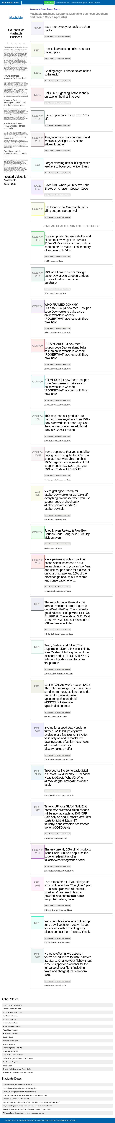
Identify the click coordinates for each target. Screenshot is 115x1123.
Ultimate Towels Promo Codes (13, 1055)
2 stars (12, 43)
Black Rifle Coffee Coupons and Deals (57, 440)
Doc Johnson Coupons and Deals (55, 519)
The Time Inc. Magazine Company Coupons (18, 1072)
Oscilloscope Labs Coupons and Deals (57, 480)
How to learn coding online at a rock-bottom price (19, 1088)
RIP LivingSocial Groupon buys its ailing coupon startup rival (23, 1113)
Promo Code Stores (63, 3)
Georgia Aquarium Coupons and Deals (57, 591)
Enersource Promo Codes (12, 1026)
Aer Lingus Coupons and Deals (55, 985)
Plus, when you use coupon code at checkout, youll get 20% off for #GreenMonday (31, 1102)
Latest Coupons (94, 3)
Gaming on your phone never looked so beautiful (19, 1092)
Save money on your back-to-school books (17, 1085)
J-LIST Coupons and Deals (53, 261)
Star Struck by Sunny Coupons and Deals (58, 759)
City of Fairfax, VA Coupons (12, 1005)
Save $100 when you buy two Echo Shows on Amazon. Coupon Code (26, 1109)
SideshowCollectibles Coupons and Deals (58, 634)
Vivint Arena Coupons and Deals (55, 293)
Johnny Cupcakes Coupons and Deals (57, 333)
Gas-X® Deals (8, 1037)
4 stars (20, 43)
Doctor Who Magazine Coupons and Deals (58, 795)
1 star (8, 43)
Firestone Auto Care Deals (12, 1009)
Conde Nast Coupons (10, 1062)
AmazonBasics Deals (10, 1051)
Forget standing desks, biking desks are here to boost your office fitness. (27, 1106)
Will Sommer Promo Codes (12, 1012)
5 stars (24, 43)
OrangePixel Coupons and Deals (55, 716)
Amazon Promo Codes (11, 1041)
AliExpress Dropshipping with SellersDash (62, 1120)
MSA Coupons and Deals (53, 548)
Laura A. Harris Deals (10, 1023)
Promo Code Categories (79, 3)
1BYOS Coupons (9, 1044)
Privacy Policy (39, 1120)
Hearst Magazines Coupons (12, 1048)
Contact (31, 1120)
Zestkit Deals (7, 1065)
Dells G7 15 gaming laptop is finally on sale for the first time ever (25, 1095)
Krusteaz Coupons (9, 1019)
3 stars (16, 43)
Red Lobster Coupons (10, 1016)
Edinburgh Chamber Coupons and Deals (58, 910)
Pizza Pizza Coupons (10, 1030)
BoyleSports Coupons (10, 1033)
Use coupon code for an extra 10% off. (16, 1099)
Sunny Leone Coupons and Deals (55, 838)
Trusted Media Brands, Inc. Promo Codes (17, 1069)
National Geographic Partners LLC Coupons (18, 1058)
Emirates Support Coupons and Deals (57, 942)
